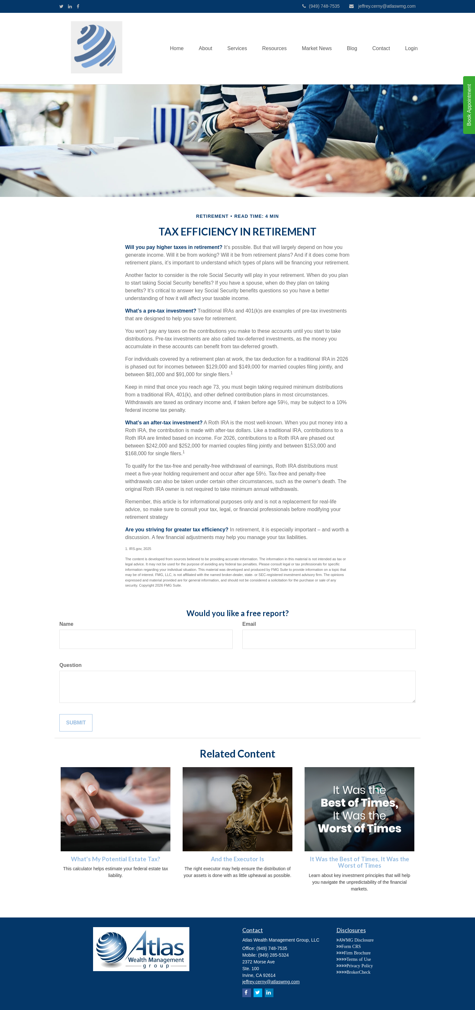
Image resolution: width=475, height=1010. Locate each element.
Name (66, 624)
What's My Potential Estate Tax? (115, 859)
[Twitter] (61, 6)
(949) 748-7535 (321, 6)
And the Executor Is (237, 859)
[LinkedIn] (70, 6)
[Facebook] (78, 6)
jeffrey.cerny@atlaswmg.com (382, 6)
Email (249, 624)
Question (70, 665)
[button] (199, 48)
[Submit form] (75, 723)
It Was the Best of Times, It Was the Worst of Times (359, 862)
